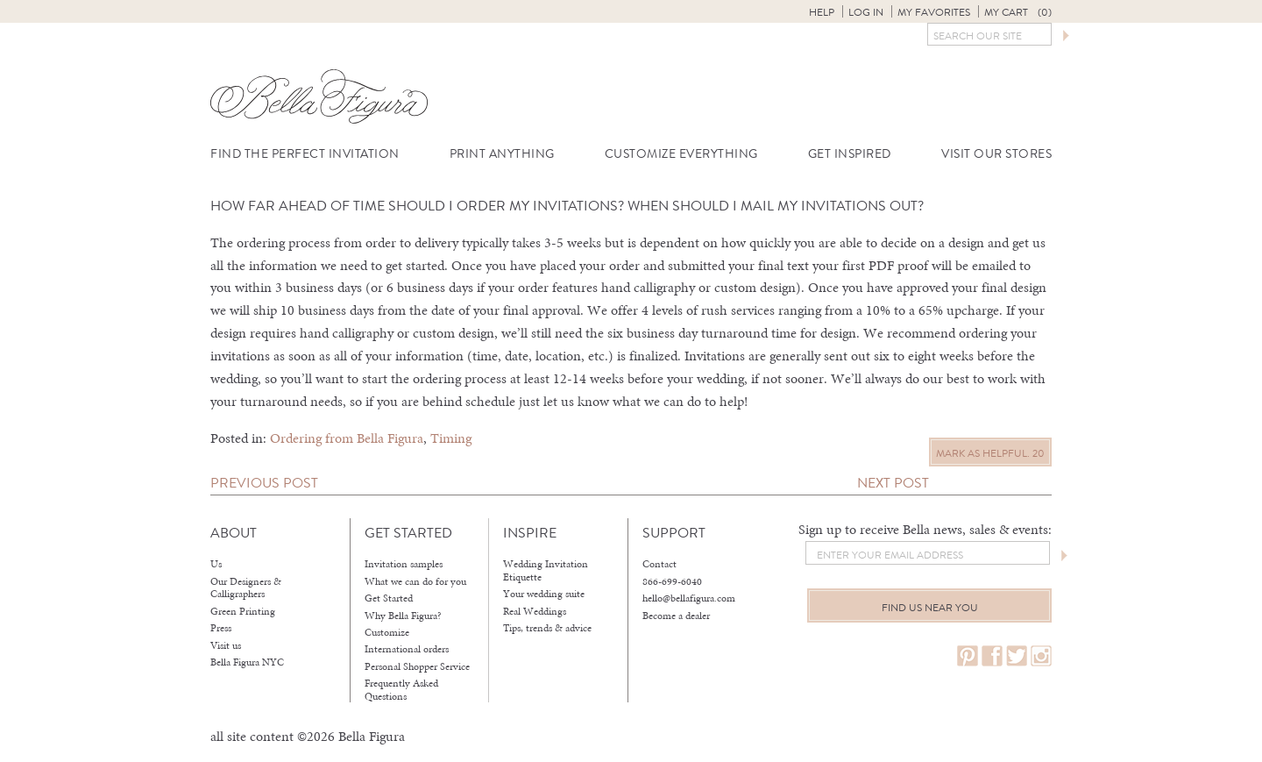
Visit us (225, 645)
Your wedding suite (544, 594)
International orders (407, 649)
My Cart (1018, 12)
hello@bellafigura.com (688, 598)
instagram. (1041, 656)
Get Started (389, 598)
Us (216, 564)
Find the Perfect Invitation (305, 154)
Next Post (893, 483)
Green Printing (242, 611)
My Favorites (933, 12)
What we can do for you (415, 581)
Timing (450, 438)
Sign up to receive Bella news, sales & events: (925, 529)
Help (821, 12)
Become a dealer (676, 615)
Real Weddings (534, 611)
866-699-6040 (672, 581)
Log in (865, 12)
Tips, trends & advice (547, 628)
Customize (387, 632)
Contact (659, 564)
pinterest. (967, 656)
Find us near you (930, 608)
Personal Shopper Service (417, 666)
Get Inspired (849, 154)
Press (220, 628)
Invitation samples (404, 564)
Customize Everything (681, 154)
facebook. (992, 656)
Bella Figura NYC (247, 662)
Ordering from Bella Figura (346, 438)
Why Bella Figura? (403, 615)
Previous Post (264, 483)
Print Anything (502, 154)
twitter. (1016, 656)
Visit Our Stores (996, 154)
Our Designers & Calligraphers (245, 588)
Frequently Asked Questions (401, 689)
